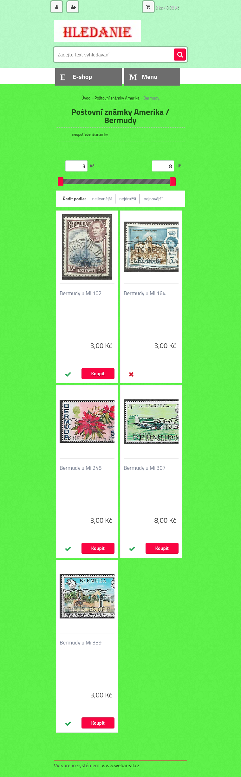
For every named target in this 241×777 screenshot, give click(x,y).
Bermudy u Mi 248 (80, 468)
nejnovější (153, 198)
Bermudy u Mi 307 (145, 468)
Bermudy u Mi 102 (80, 293)
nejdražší (127, 198)
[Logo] (97, 31)
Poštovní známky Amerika (117, 98)
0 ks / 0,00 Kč (167, 7)
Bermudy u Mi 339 (80, 642)
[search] (180, 55)
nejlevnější (102, 198)
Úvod (85, 98)
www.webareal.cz (121, 765)
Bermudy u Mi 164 (145, 293)
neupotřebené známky (90, 134)
